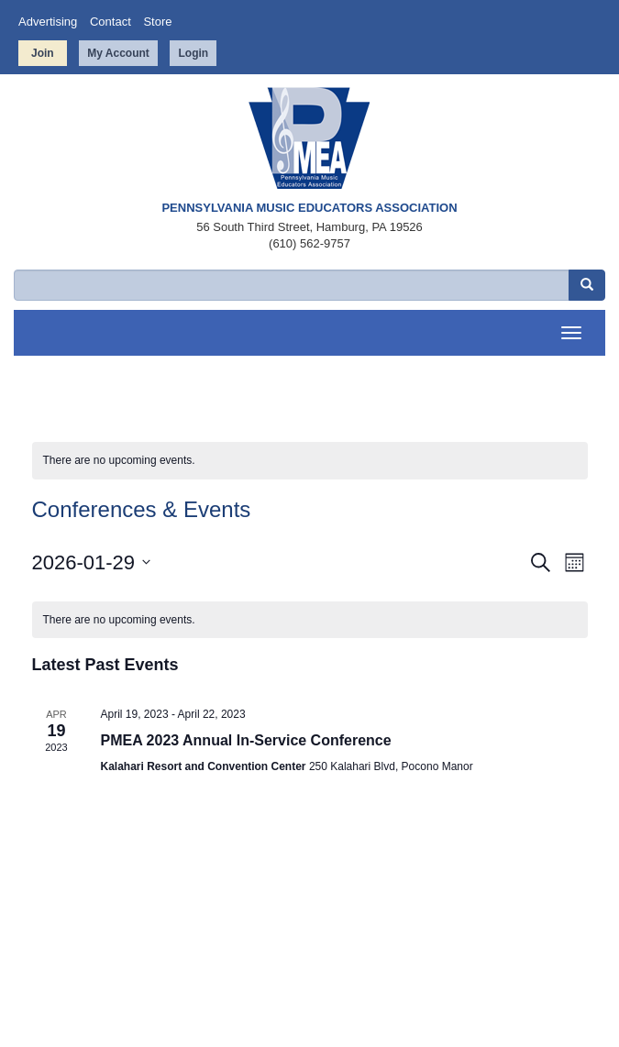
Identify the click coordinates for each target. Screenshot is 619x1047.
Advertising (47, 21)
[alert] (310, 460)
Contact (110, 21)
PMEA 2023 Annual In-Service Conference (246, 740)
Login (193, 53)
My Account (118, 53)
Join (42, 53)
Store (157, 21)
